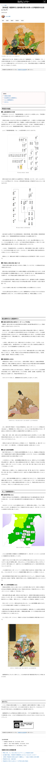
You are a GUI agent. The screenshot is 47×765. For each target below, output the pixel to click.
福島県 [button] (12, 20)
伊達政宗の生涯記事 (22, 69)
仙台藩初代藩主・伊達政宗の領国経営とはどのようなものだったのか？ (20, 755)
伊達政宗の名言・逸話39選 (9, 759)
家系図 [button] (22, 20)
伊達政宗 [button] (17, 20)
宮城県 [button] (7, 20)
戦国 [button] (3, 20)
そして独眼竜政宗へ (9, 100)
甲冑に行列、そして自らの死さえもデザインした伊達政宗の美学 (18, 753)
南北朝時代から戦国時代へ (10, 98)
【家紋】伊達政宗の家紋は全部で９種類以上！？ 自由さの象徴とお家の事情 (26, 724)
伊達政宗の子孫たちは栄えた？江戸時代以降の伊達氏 (15, 761)
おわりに (6, 102)
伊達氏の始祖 (7, 96)
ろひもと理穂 (7, 16)
